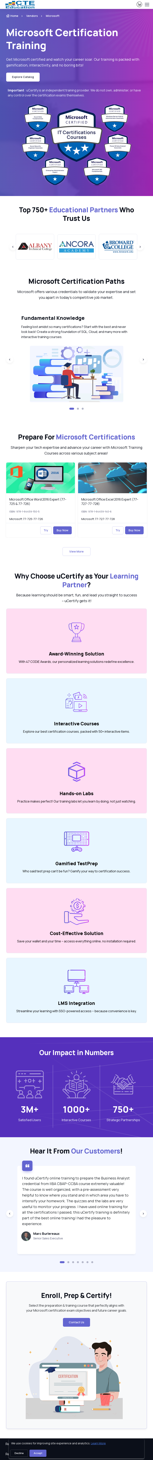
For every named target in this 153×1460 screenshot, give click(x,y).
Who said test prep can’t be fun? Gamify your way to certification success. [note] (76, 871)
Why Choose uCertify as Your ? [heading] (76, 580)
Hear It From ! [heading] (76, 1150)
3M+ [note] (30, 1109)
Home (12, 16)
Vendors (32, 16)
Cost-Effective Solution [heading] (76, 933)
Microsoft (52, 16)
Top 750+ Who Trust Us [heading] (76, 214)
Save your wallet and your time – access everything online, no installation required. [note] (76, 941)
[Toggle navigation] (147, 4)
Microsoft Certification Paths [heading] (76, 281)
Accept (38, 1453)
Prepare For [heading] (76, 437)
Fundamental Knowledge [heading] (53, 318)
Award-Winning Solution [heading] (76, 654)
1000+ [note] (76, 1109)
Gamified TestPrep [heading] (76, 863)
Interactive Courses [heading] (76, 724)
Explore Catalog (23, 77)
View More (76, 551)
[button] (71, 409)
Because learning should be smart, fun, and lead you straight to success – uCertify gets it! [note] (76, 598)
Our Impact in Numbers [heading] (76, 1052)
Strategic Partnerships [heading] (123, 1120)
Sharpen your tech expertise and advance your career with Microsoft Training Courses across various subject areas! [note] (76, 450)
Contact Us (76, 1322)
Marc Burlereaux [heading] (46, 1233)
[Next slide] (140, 246)
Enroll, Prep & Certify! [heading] (76, 1295)
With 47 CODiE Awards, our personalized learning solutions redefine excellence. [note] (76, 661)
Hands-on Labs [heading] (76, 793)
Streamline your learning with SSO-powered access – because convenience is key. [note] (76, 1011)
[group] (35, 247)
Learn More (98, 1443)
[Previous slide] (13, 246)
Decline (19, 1453)
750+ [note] (123, 1109)
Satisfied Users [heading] (29, 1120)
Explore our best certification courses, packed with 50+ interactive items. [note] (76, 731)
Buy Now (62, 530)
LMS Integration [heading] (76, 1003)
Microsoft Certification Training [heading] (62, 39)
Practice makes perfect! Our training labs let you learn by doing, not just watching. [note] (76, 801)
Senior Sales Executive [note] (48, 1238)
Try (46, 530)
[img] (40, 477)
